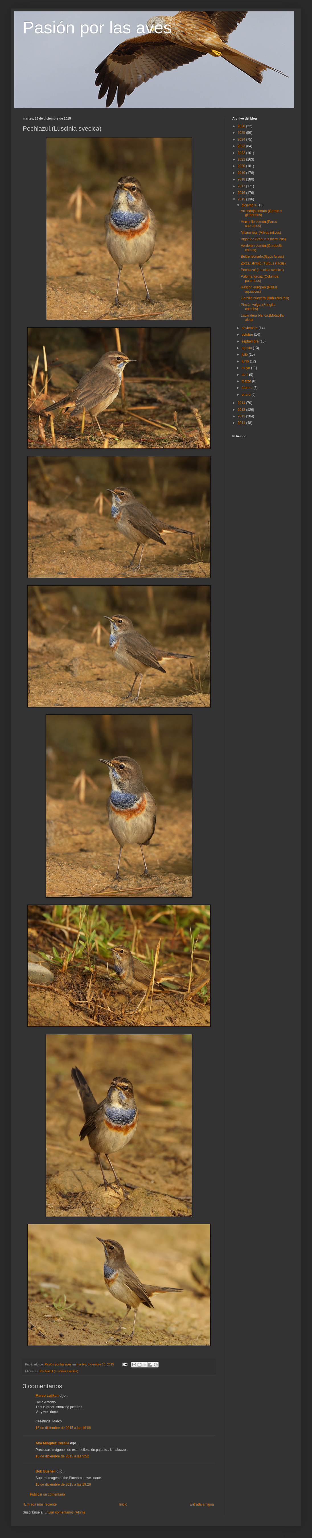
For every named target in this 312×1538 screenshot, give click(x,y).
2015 (242, 199)
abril (245, 375)
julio (245, 354)
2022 (242, 153)
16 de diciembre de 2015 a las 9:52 (62, 1456)
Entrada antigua (202, 1504)
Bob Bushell (46, 1471)
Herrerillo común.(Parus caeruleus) (259, 224)
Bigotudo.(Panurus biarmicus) (263, 239)
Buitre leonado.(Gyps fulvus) (262, 257)
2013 (242, 410)
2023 (242, 146)
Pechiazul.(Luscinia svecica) (59, 1371)
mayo (246, 368)
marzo (247, 381)
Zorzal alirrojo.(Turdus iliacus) (263, 263)
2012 (242, 416)
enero (246, 395)
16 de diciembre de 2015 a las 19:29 (63, 1484)
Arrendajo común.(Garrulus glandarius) (261, 213)
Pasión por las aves (97, 27)
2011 (242, 423)
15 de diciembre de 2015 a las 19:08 (63, 1428)
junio (246, 361)
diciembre (249, 205)
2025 (242, 133)
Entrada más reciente (40, 1504)
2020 (242, 166)
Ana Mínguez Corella (52, 1443)
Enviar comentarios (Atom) (64, 1512)
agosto (247, 348)
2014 (242, 403)
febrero (247, 388)
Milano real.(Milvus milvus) (261, 233)
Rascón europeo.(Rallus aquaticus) (259, 289)
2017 (242, 186)
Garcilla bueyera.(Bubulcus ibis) (265, 298)
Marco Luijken (47, 1396)
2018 (242, 179)
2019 (242, 173)
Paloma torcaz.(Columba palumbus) (259, 278)
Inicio (123, 1504)
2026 (242, 126)
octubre (248, 335)
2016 (242, 193)
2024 (242, 140)
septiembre (251, 341)
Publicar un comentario (47, 1494)
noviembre (250, 328)
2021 (242, 159)
